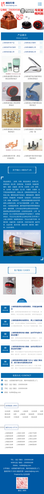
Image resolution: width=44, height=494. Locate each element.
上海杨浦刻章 (9, 439)
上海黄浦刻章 (9, 433)
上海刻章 (25, 411)
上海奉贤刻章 (32, 444)
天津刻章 (16, 417)
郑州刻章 (40, 414)
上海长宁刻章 (32, 433)
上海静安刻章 (9, 436)
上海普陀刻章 (20, 436)
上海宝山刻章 (32, 439)
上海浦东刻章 (20, 441)
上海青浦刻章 (20, 444)
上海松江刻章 (9, 444)
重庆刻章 (7, 414)
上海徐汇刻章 (20, 433)
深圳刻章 (16, 411)
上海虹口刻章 (32, 436)
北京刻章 (7, 411)
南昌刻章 (31, 414)
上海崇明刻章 (9, 447)
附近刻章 (7, 417)
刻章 (41, 411)
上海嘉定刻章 (9, 441)
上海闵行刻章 (20, 439)
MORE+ (22, 301)
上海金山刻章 (32, 441)
